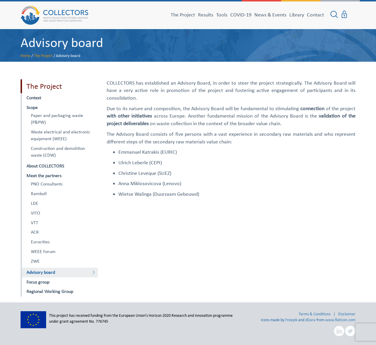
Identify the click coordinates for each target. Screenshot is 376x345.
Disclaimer (346, 313)
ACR (35, 232)
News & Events (270, 14)
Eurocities (40, 241)
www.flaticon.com (340, 319)
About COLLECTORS (45, 166)
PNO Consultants (47, 184)
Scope (32, 107)
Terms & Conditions (314, 313)
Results (205, 14)
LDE (34, 203)
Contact (315, 14)
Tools (221, 14)
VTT (34, 222)
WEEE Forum (43, 251)
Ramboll (39, 193)
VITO (35, 213)
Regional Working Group (49, 291)
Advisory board (62, 42)
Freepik (291, 319)
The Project (183, 14)
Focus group (37, 282)
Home (26, 55)
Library (296, 14)
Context (33, 98)
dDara (310, 319)
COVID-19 (240, 14)
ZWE (35, 261)
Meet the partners (43, 175)
